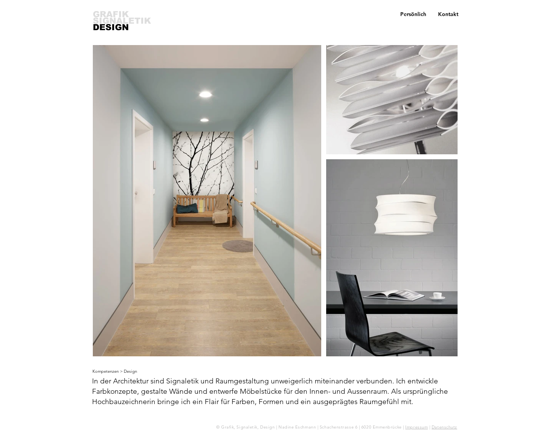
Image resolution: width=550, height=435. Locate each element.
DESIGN (111, 27)
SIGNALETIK (122, 21)
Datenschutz (444, 427)
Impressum (416, 427)
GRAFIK (111, 14)
